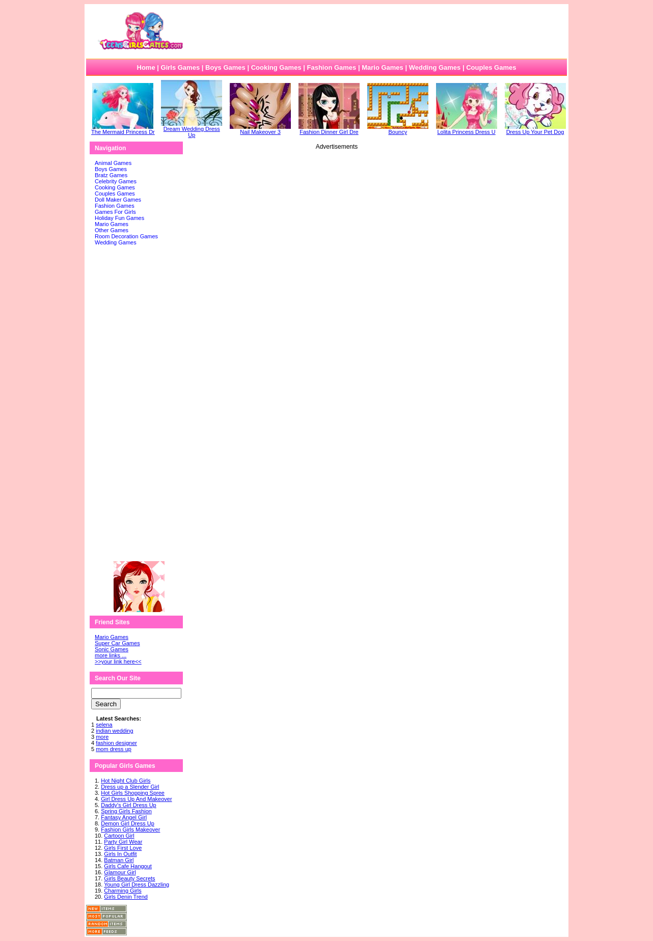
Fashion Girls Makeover (130, 829)
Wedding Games (435, 67)
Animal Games (113, 163)
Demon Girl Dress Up (127, 823)
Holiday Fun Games (119, 218)
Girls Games (180, 67)
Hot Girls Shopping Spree (133, 793)
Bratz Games (111, 175)
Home (146, 67)
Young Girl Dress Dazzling (136, 884)
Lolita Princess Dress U (466, 129)
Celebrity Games (116, 181)
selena (104, 725)
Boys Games (225, 67)
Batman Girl (118, 860)
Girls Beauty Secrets (129, 878)
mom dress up (113, 749)
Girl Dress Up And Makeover (136, 799)
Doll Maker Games (118, 200)
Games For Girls (115, 212)
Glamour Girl (119, 872)
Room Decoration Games (126, 236)
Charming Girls (122, 891)
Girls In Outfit (120, 854)
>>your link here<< (118, 661)
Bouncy (397, 129)
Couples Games (491, 67)
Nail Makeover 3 (260, 129)
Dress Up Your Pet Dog (535, 129)
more (102, 737)
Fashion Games (331, 67)
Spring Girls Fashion (126, 811)
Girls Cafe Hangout (128, 866)
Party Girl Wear (123, 842)
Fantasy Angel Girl (124, 817)
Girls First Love (123, 848)
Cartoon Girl (119, 836)
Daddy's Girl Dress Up (128, 805)
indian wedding (114, 731)
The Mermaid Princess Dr (123, 129)
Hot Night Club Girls (125, 781)
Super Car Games (117, 643)
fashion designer (116, 743)
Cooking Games (276, 67)
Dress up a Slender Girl (130, 787)
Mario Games (382, 67)
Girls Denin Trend (126, 897)
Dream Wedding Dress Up (191, 129)
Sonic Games (111, 649)
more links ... (110, 655)
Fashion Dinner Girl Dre (329, 129)
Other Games (111, 230)
